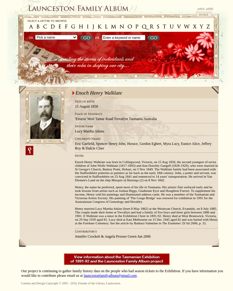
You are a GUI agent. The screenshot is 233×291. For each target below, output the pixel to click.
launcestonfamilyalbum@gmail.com (110, 275)
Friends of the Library (91, 283)
